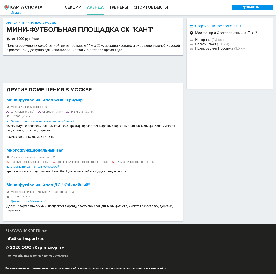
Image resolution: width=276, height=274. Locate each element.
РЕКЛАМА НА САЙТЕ (26, 230)
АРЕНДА (95, 7)
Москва (18, 12)
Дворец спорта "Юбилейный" (28, 201)
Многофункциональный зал (35, 150)
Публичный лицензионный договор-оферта (36, 255)
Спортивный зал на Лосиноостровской (35, 166)
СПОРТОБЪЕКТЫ (150, 7)
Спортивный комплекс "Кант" (218, 26)
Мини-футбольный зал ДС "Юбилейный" (48, 185)
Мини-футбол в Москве (39, 23)
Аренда (11, 23)
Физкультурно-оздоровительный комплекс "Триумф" (43, 121)
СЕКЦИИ (73, 7)
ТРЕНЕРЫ (118, 7)
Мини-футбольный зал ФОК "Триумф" (45, 100)
